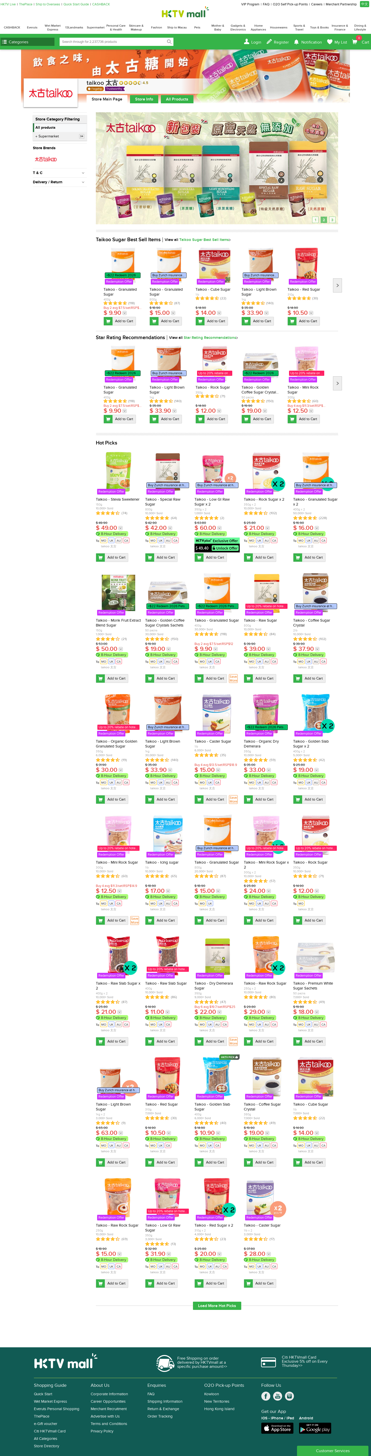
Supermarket (61, 136)
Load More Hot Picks (217, 1305)
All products (45, 127)
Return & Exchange (163, 1409)
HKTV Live (8, 4)
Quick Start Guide (76, 4)
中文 (364, 4)
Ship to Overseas (48, 4)
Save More (233, 679)
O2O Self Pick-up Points (290, 4)
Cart (362, 40)
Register (281, 42)
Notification (311, 42)
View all (196, 239)
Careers (316, 4)
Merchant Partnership (341, 4)
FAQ (266, 4)
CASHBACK (101, 4)
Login (256, 42)
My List (341, 42)
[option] (123, 286)
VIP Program (250, 4)
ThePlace (25, 4)
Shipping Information (164, 1401)
